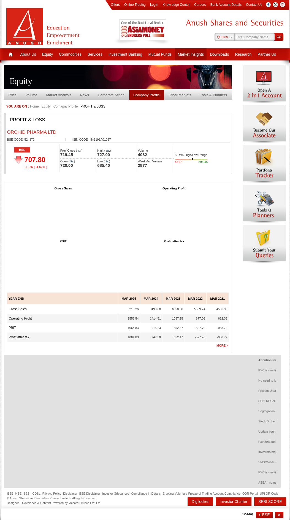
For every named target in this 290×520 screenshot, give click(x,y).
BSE (22, 149)
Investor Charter (233, 501)
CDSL (36, 493)
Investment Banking (125, 54)
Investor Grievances (115, 493)
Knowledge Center (176, 5)
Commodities (70, 54)
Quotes (222, 37)
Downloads (219, 54)
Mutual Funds (160, 54)
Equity (47, 54)
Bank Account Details (226, 5)
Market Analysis (58, 95)
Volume (31, 95)
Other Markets (180, 95)
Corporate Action (111, 95)
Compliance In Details (146, 493)
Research (243, 54)
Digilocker (200, 501)
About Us (28, 54)
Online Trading (135, 5)
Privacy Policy (51, 493)
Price (13, 95)
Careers (200, 5)
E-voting (168, 493)
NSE (18, 493)
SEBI (26, 493)
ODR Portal (250, 493)
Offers (115, 5)
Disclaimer (70, 493)
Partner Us (267, 54)
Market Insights (191, 54)
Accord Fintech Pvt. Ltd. (85, 503)
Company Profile (146, 95)
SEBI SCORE (270, 501)
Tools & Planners (213, 95)
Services (95, 54)
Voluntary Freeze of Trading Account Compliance (207, 493)
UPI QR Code (269, 493)
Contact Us (254, 5)
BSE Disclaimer (89, 493)
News (84, 95)
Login (154, 5)
